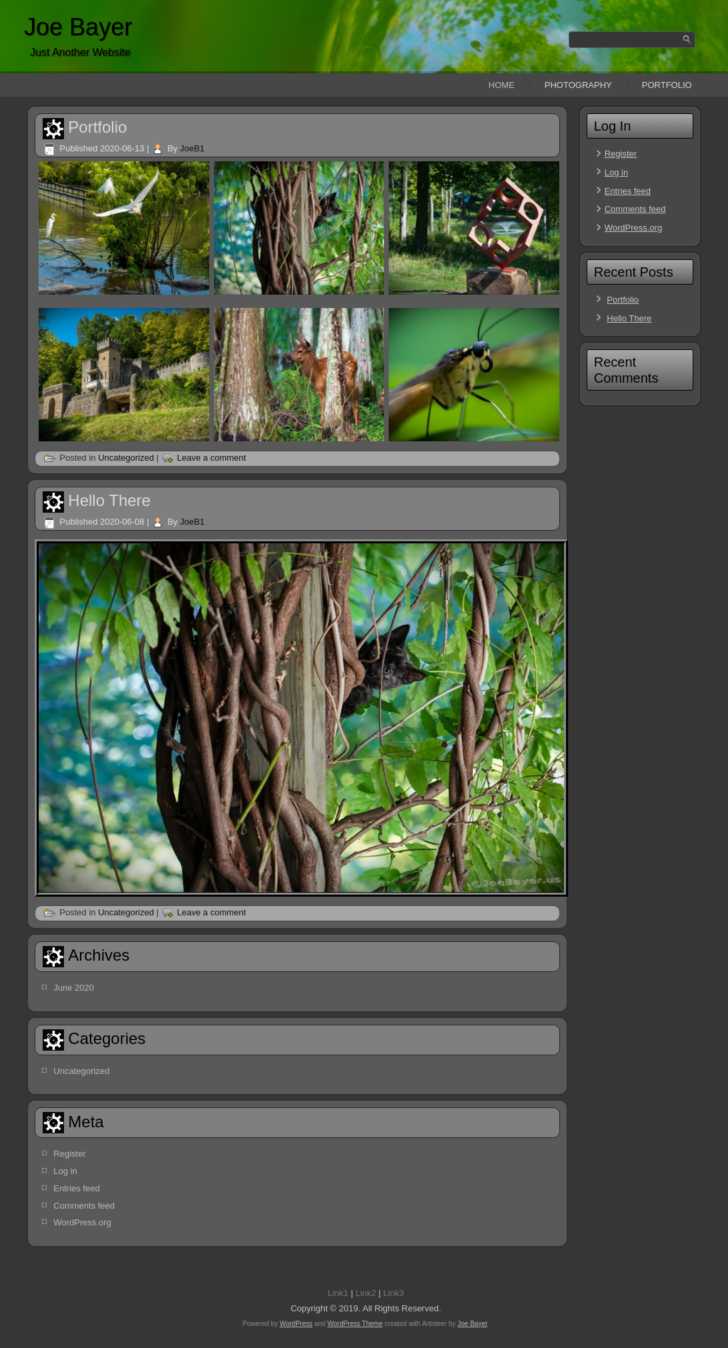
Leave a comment (211, 458)
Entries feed (76, 1188)
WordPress (295, 1323)
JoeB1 (192, 148)
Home (502, 85)
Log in (65, 1171)
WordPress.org (82, 1222)
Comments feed (84, 1206)
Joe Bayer (78, 27)
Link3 (393, 1293)
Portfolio (667, 85)
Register (69, 1154)
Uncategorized (126, 458)
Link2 (365, 1293)
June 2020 (73, 988)
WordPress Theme (355, 1323)
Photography (578, 85)
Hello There (109, 500)
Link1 (337, 1293)
